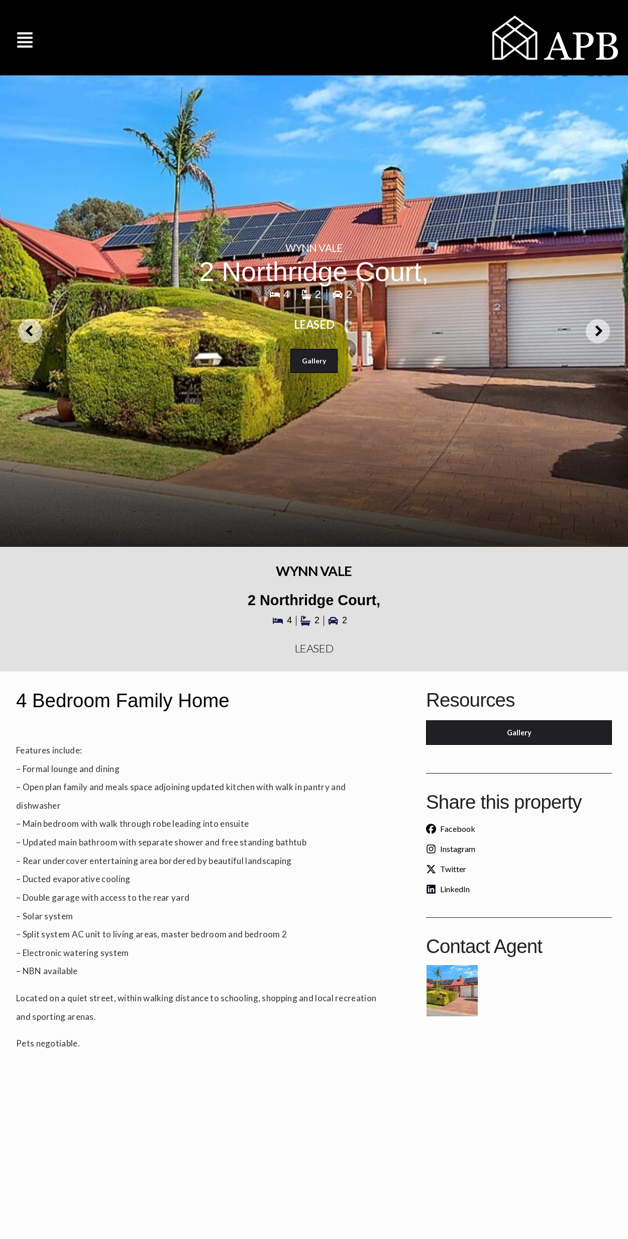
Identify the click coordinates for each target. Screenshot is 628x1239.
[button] (25, 37)
